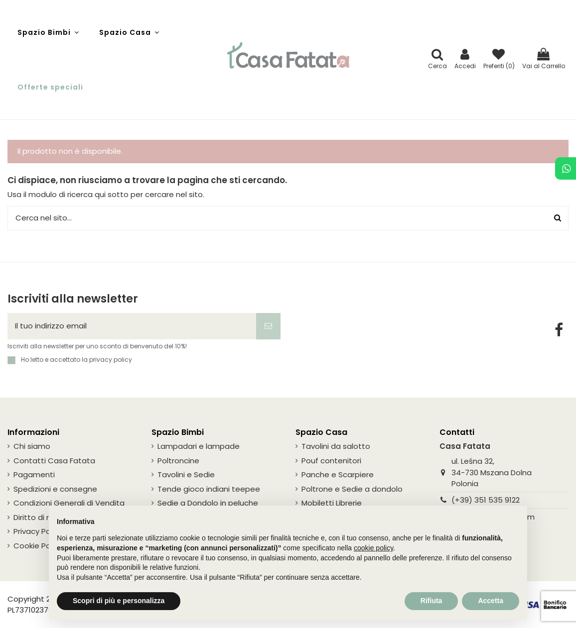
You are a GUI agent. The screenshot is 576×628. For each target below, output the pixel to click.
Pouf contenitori (331, 460)
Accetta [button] (490, 601)
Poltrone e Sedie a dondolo (352, 489)
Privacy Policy (37, 531)
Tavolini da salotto (335, 446)
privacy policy (110, 359)
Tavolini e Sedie (186, 474)
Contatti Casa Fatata (54, 460)
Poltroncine (178, 460)
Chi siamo (31, 446)
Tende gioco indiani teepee (208, 489)
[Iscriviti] (268, 326)
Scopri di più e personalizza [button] (118, 601)
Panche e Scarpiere (337, 474)
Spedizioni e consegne (55, 489)
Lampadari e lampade (198, 446)
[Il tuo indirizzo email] (131, 326)
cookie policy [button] (373, 548)
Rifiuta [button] (431, 601)
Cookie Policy (37, 545)
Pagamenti (34, 474)
